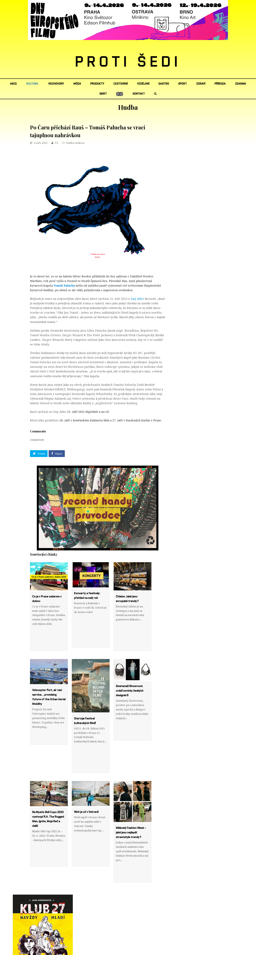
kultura (80, 142)
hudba (70, 142)
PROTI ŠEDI (128, 62)
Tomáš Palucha (64, 285)
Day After (137, 298)
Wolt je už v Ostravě (86, 785)
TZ (56, 142)
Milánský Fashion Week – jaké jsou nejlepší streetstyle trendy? (131, 806)
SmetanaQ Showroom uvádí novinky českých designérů (129, 677)
